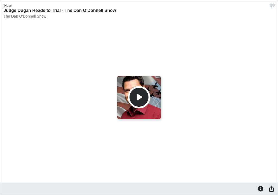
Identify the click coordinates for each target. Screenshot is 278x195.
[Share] (271, 188)
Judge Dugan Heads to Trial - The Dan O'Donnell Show (60, 10)
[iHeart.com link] (272, 6)
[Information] (260, 188)
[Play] (139, 97)
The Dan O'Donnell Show (25, 16)
